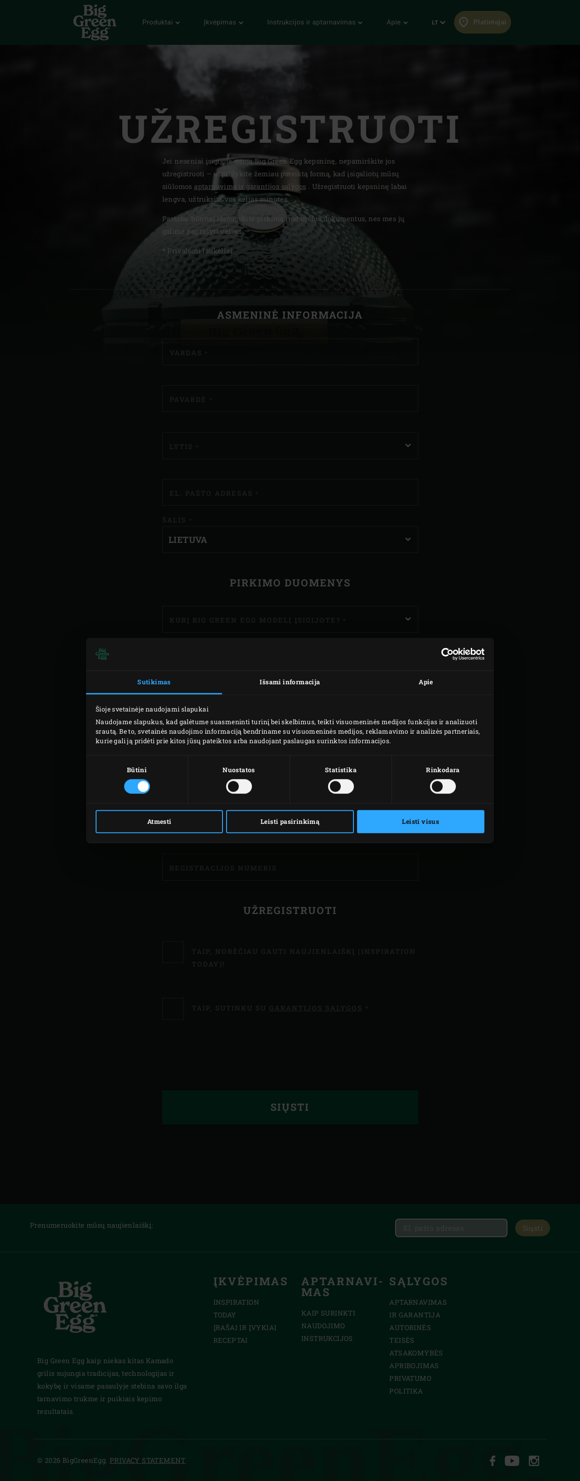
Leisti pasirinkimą (290, 822)
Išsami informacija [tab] (290, 682)
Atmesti (159, 822)
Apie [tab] (426, 682)
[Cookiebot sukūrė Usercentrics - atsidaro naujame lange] (444, 654)
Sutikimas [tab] (154, 682)
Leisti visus (420, 822)
